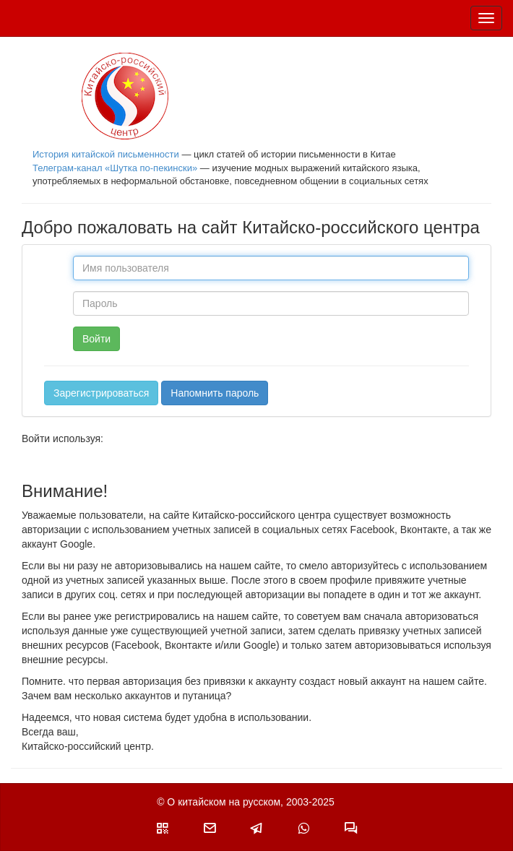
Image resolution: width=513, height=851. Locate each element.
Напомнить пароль (215, 393)
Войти (96, 339)
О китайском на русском (223, 802)
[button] (163, 828)
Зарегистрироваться (101, 393)
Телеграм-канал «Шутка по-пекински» (115, 168)
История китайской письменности (106, 154)
